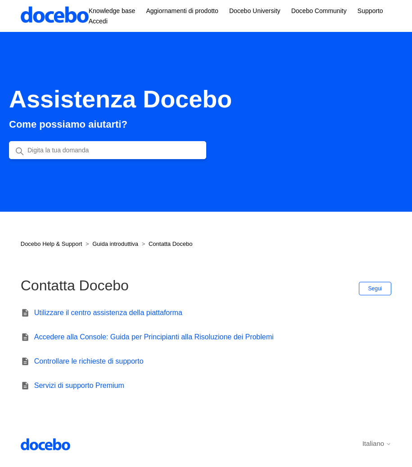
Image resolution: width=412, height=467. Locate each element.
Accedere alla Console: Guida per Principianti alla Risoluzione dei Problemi (154, 337)
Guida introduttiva (115, 243)
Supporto (370, 10)
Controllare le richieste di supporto (89, 361)
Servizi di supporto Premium (79, 385)
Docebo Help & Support (51, 243)
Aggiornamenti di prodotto (182, 10)
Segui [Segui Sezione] (375, 288)
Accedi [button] (98, 21)
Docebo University (255, 10)
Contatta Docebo (171, 243)
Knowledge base (112, 10)
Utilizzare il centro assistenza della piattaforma (108, 312)
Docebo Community (319, 10)
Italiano (377, 443)
